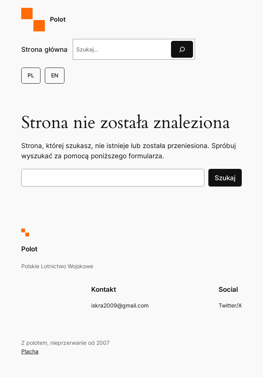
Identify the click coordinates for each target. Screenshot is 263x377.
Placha (30, 351)
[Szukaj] (182, 49)
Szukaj (225, 178)
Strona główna (44, 49)
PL (31, 75)
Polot (58, 19)
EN (54, 75)
